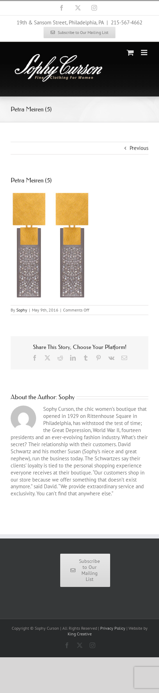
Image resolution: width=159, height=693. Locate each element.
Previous (139, 148)
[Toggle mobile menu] (144, 52)
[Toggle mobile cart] (130, 52)
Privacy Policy (112, 628)
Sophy (21, 310)
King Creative (80, 633)
